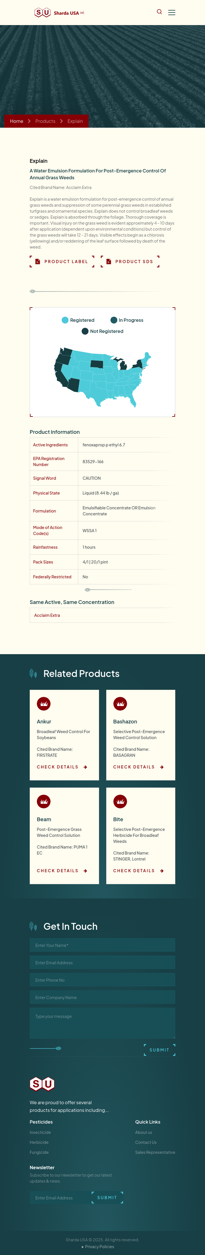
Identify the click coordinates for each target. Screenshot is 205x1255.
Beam (44, 819)
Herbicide (39, 1142)
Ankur (44, 721)
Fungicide (39, 1152)
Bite (118, 819)
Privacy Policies (99, 1246)
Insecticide (40, 1132)
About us (143, 1132)
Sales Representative (155, 1152)
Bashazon (125, 721)
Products (45, 121)
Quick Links (147, 1122)
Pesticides (41, 1122)
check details (62, 766)
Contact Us (146, 1142)
